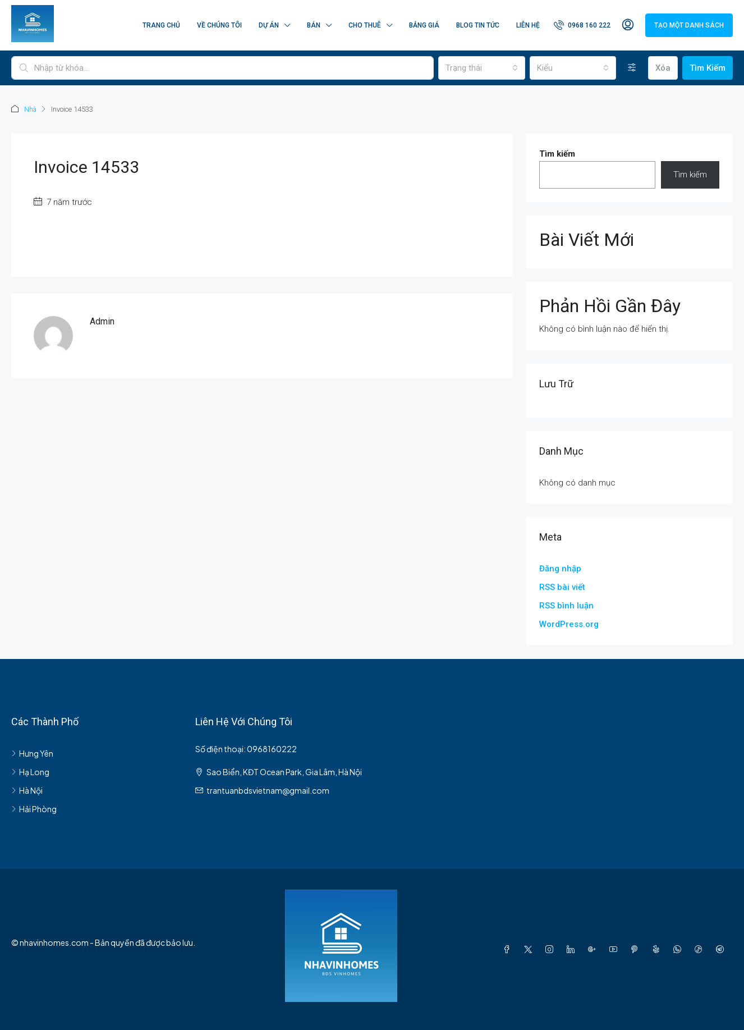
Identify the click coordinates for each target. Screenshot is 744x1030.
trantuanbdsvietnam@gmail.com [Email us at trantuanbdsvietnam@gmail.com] (267, 790)
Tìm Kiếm (707, 68)
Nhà (31, 109)
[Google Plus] (594, 949)
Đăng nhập (560, 568)
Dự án (269, 25)
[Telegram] (722, 949)
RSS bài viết (562, 587)
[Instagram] (551, 949)
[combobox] (481, 68)
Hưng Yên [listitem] (32, 753)
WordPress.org (569, 624)
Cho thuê (364, 25)
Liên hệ (528, 25)
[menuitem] (582, 25)
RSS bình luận (566, 605)
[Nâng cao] (632, 68)
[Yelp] (658, 949)
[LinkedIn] (573, 949)
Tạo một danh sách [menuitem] (689, 25)
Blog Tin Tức (477, 25)
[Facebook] (509, 949)
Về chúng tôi (219, 25)
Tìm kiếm (557, 153)
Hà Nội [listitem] (27, 790)
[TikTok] (701, 949)
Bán (313, 25)
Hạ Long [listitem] (30, 771)
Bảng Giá (424, 25)
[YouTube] (615, 949)
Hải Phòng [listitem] (34, 808)
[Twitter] (530, 949)
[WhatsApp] (679, 949)
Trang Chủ (161, 25)
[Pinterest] (637, 949)
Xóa (662, 68)
